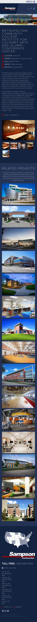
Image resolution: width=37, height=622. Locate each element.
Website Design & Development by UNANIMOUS (14, 616)
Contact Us (7, 607)
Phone (28, 8)
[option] (18, 19)
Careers (18, 607)
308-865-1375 (6, 586)
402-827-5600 (7, 580)
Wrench (31, 8)
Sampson (34, 9)
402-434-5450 (7, 574)
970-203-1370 (6, 591)
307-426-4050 (7, 597)
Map (3, 576)
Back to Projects (11, 115)
